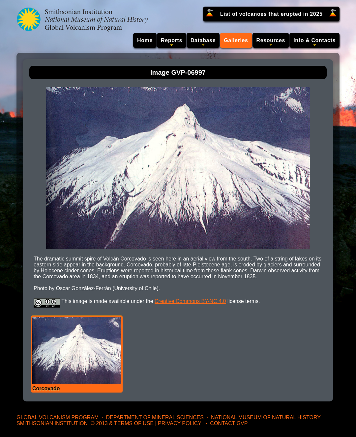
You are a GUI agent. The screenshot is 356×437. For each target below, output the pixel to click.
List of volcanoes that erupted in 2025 (271, 14)
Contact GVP (229, 423)
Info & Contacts (314, 40)
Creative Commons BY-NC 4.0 (190, 301)
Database (203, 40)
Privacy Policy (179, 423)
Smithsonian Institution (52, 423)
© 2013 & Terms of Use (122, 423)
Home (145, 40)
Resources (270, 40)
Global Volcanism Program (57, 417)
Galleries (236, 40)
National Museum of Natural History (266, 417)
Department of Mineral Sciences (154, 417)
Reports (171, 40)
